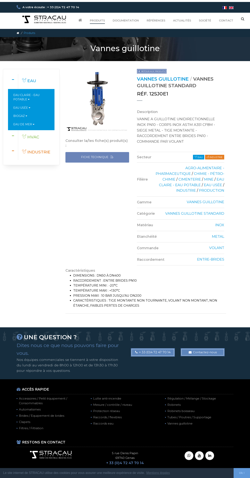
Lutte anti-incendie (107, 398)
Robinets (174, 405)
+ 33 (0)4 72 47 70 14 (153, 352)
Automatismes (30, 409)
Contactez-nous (203, 352)
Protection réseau (106, 411)
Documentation (126, 20)
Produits (97, 20)
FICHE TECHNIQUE (97, 157)
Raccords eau (103, 423)
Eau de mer (23, 124)
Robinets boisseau (181, 411)
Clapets (24, 422)
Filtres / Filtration (31, 428)
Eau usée (21, 107)
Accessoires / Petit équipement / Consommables (43, 401)
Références (156, 20)
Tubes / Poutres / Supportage (189, 417)
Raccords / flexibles (107, 417)
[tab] (31, 81)
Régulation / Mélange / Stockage (191, 398)
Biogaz (20, 116)
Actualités (182, 20)
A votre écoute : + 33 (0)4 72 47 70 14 (50, 7)
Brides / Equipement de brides (41, 415)
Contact (226, 20)
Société (205, 20)
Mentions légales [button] (158, 472)
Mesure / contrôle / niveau (112, 405)
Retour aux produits (151, 71)
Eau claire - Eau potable (26, 97)
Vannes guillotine (180, 423)
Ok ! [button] (242, 472)
